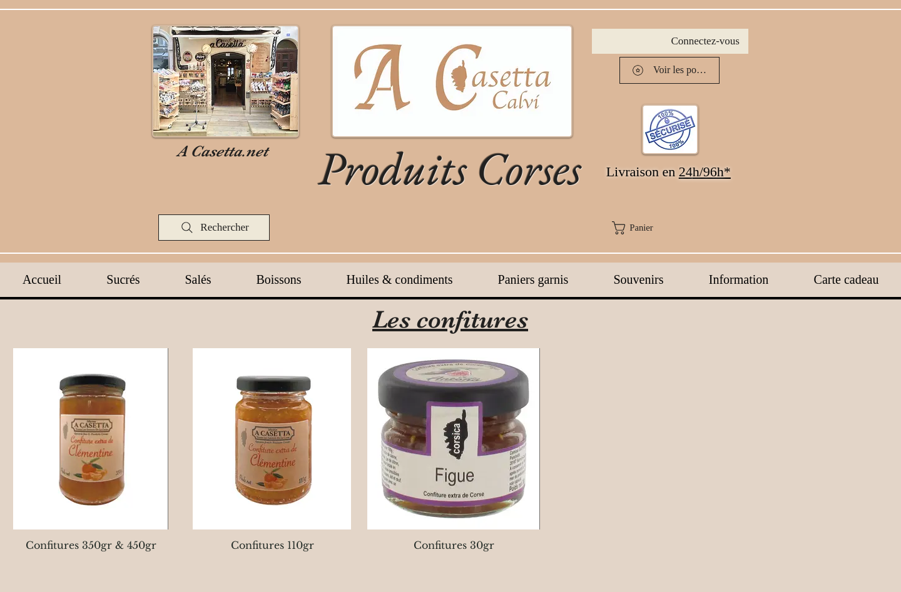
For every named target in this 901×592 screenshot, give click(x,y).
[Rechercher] (214, 227)
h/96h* (712, 171)
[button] (677, 227)
